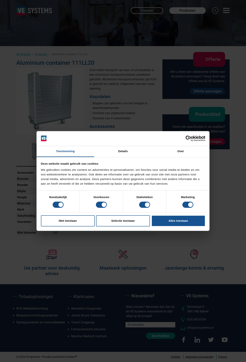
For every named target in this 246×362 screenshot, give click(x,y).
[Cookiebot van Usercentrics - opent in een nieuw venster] (188, 138)
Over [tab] (180, 151)
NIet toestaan (68, 220)
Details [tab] (123, 151)
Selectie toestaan (123, 220)
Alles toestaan (178, 220)
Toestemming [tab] (65, 151)
